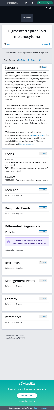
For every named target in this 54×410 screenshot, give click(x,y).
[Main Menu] (3, 3)
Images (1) (46, 44)
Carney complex (26, 144)
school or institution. (40, 408)
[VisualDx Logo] (12, 3)
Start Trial (27, 395)
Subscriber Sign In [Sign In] (45, 3)
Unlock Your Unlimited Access (27, 389)
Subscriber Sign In (27, 401)
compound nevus (37, 135)
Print (7, 45)
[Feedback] (33, 3)
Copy (44, 67)
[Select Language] (27, 3)
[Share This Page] (51, 8)
